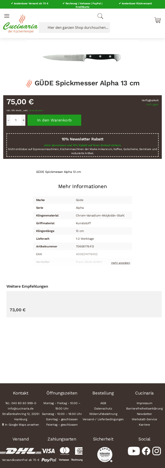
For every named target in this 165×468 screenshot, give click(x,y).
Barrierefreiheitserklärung (144, 407)
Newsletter (144, 412)
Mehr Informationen (82, 185)
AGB (103, 402)
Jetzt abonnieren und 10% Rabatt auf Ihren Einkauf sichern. (82, 144)
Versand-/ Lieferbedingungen (103, 418)
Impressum (144, 402)
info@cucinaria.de (20, 407)
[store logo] (19, 21)
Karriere (144, 423)
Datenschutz (103, 407)
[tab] (82, 184)
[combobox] (73, 26)
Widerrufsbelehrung (103, 412)
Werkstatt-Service (144, 418)
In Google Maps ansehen (22, 423)
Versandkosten (36, 109)
